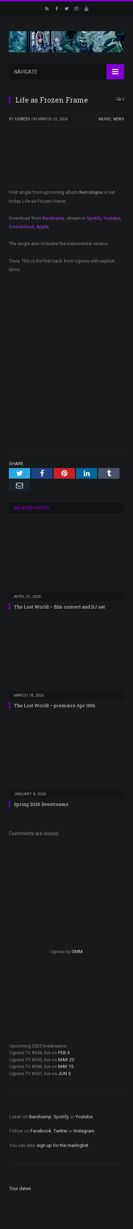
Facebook (41, 1130)
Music (105, 119)
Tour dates (20, 1188)
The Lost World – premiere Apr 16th (54, 705)
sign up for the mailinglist (62, 1145)
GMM (77, 951)
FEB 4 (64, 1052)
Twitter (60, 1130)
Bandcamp (53, 218)
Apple (42, 226)
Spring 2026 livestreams (41, 804)
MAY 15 (65, 1066)
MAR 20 (66, 1059)
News (118, 119)
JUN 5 (64, 1073)
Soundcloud (21, 226)
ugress (22, 119)
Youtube (111, 218)
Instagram (84, 1130)
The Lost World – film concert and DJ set (59, 607)
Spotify (94, 218)
